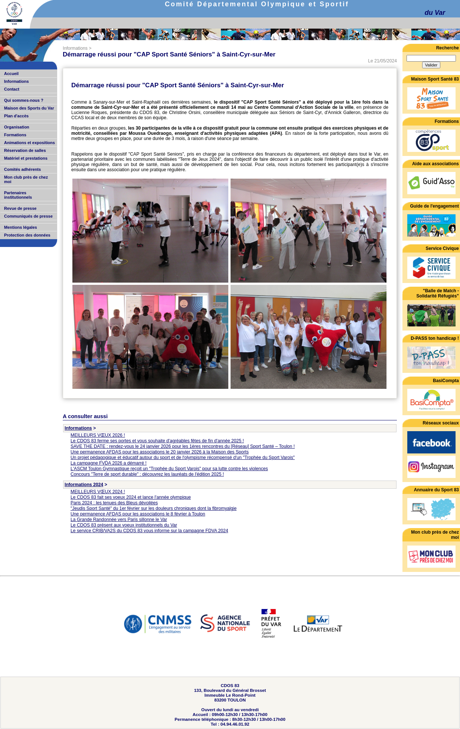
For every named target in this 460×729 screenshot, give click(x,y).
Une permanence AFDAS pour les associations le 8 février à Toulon (138, 514)
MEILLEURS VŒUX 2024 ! (98, 491)
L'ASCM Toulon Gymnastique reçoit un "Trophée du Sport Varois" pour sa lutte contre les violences (169, 468)
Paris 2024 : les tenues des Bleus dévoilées (114, 502)
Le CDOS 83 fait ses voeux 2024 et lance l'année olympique (131, 497)
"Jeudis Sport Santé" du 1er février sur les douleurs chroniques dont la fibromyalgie (153, 508)
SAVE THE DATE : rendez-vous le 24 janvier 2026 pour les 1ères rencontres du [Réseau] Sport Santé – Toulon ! (183, 446)
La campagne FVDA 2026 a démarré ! (109, 463)
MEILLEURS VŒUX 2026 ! (98, 435)
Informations (75, 48)
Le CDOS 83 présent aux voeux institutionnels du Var (124, 525)
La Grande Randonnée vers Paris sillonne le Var (119, 519)
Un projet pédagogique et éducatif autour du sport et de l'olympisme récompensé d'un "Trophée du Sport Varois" (183, 457)
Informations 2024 (84, 484)
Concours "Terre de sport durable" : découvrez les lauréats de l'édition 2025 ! (147, 474)
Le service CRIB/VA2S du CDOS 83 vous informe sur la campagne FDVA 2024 (149, 530)
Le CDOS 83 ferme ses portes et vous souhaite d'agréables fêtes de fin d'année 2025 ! (157, 440)
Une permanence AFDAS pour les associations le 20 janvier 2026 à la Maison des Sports (160, 452)
